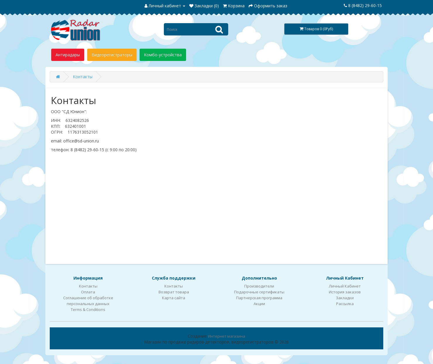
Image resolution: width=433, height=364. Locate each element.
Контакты (82, 76)
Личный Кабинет (345, 286)
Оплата (88, 292)
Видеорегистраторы (112, 54)
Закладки (345, 297)
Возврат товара (174, 292)
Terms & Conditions (88, 309)
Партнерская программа (259, 297)
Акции (259, 303)
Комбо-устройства (163, 54)
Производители (259, 286)
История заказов (345, 292)
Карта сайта (173, 297)
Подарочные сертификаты (259, 292)
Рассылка (345, 303)
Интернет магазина (226, 336)
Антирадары (68, 54)
